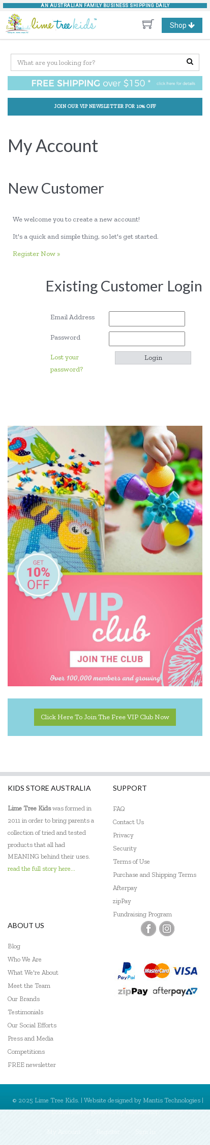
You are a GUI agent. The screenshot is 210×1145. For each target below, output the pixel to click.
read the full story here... (41, 868)
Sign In (145, 1131)
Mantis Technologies (171, 1100)
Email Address (76, 317)
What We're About (33, 972)
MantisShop (142, 1112)
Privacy (123, 835)
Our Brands (24, 999)
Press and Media (30, 1038)
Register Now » (36, 253)
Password (68, 337)
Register (108, 1131)
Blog (14, 946)
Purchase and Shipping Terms (154, 874)
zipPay (122, 901)
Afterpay (125, 888)
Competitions (26, 1051)
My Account (64, 1131)
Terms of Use (131, 861)
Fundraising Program (142, 914)
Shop (186, 25)
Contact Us (128, 822)
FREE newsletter (32, 1064)
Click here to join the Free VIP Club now (105, 717)
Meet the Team (29, 985)
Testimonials (25, 1012)
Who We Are (25, 959)
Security (125, 848)
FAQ (119, 808)
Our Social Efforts (32, 1025)
